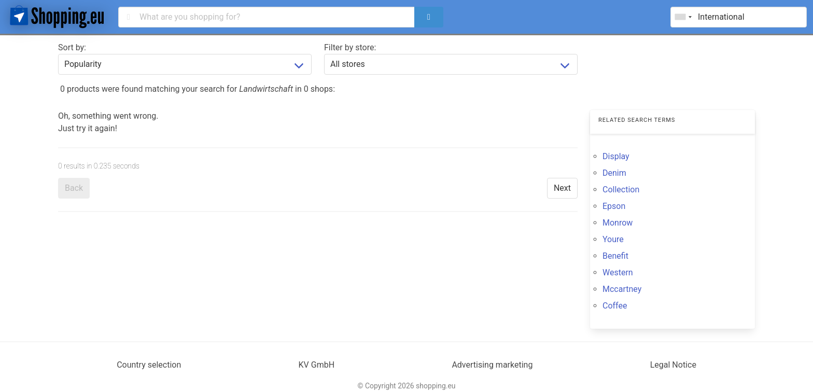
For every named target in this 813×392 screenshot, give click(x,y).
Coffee (614, 306)
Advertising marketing (492, 365)
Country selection (149, 365)
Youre (613, 239)
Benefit (615, 256)
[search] (428, 17)
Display (615, 156)
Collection (620, 189)
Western (617, 272)
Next (562, 188)
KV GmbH (317, 365)
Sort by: (72, 47)
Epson (613, 206)
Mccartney (621, 289)
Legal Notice (673, 365)
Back (74, 188)
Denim (614, 173)
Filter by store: (350, 47)
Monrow (617, 223)
